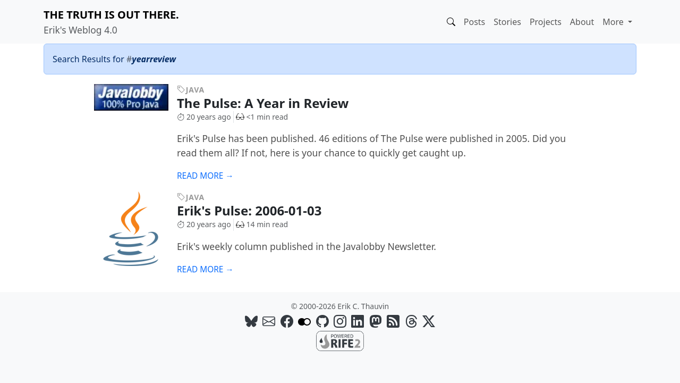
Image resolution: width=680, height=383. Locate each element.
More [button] (614, 22)
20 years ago (204, 117)
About (582, 22)
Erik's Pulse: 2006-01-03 (257, 210)
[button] (451, 21)
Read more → (205, 175)
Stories (507, 22)
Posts (474, 22)
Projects (546, 22)
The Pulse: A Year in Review (271, 103)
